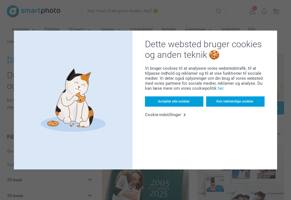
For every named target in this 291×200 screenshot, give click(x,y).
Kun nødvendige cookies (234, 101)
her (220, 88)
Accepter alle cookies (173, 101)
